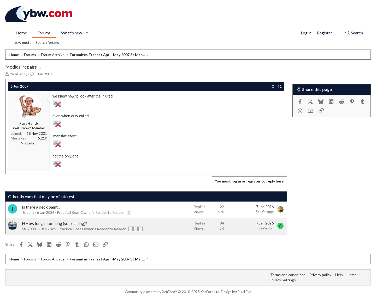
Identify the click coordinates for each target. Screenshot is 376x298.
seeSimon (266, 228)
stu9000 (29, 229)
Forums (44, 32)
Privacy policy (320, 274)
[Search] (354, 33)
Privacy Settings (282, 280)
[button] (87, 33)
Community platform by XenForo (172, 292)
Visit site (27, 143)
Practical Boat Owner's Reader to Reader (90, 212)
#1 (280, 86)
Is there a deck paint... (41, 206)
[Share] (272, 86)
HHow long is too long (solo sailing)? (54, 223)
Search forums (47, 42)
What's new (71, 32)
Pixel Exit (244, 292)
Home (21, 32)
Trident (28, 212)
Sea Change (265, 212)
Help (339, 274)
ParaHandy (18, 74)
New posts (22, 42)
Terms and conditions (288, 274)
